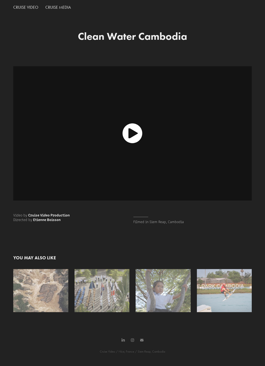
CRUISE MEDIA (58, 7)
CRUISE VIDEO (25, 7)
